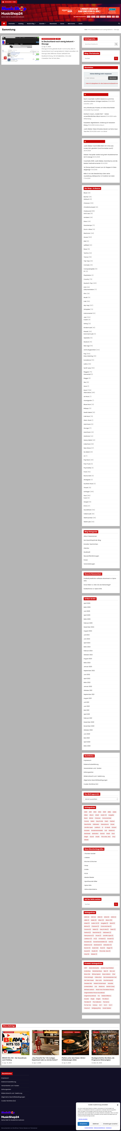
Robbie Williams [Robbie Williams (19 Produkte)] (106, 996)
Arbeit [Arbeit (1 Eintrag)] (97, 815)
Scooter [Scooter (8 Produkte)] (86, 999)
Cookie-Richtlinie (89, 1127)
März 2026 (87, 607)
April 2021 (87, 714)
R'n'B (85, 506)
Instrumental (88, 313)
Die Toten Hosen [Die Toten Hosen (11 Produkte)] (89, 980)
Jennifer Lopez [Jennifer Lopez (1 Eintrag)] (88, 827)
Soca (85, 386)
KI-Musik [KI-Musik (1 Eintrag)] (107, 827)
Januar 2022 (88, 686)
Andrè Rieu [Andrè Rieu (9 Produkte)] (87, 971)
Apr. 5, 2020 (47, 46)
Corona (109, 16)
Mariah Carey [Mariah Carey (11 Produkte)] (110, 986)
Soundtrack (87, 510)
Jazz (85, 317)
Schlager (87, 492)
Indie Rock (87, 444)
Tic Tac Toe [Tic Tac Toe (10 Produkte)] (87, 1005)
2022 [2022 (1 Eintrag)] (95, 812)
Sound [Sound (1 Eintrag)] (92, 837)
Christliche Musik (89, 207)
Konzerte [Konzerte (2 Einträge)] (86, 830)
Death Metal (88, 412)
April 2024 (87, 643)
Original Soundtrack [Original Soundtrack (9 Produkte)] (90, 996)
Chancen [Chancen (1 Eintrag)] (97, 818)
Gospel (86, 502)
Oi (84, 456)
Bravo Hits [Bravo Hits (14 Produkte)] (87, 974)
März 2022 (87, 682)
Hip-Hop (86, 305)
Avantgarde (88, 400)
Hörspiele (87, 309)
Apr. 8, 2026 (67, 1063)
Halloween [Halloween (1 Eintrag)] (96, 824)
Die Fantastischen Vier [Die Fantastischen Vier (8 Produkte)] (110, 977)
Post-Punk (87, 464)
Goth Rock (87, 424)
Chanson (87, 203)
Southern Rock (88, 484)
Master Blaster (89, 877)
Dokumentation (89, 289)
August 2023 (88, 659)
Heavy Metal (88, 440)
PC (85, 271)
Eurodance (87, 360)
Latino (86, 364)
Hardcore (87, 436)
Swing (86, 324)
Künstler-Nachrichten (91, 544)
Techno (86, 253)
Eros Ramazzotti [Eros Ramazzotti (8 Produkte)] (108, 980)
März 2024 (87, 647)
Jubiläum (102, 16)
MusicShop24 (12, 14)
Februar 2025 (88, 623)
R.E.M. (86, 873)
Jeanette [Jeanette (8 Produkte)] (110, 983)
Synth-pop (87, 368)
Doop (86, 865)
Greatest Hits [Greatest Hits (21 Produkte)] (88, 983)
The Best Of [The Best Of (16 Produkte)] (87, 1002)
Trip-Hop (87, 261)
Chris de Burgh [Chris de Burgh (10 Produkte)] (88, 977)
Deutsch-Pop (88, 283)
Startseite (12, 23)
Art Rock (86, 397)
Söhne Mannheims (90, 889)
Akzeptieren (83, 1124)
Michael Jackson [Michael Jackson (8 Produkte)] (89, 989)
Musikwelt (87, 552)
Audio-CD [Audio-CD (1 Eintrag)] (104, 815)
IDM (85, 241)
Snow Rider (87, 585)
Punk (85, 472)
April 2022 (87, 678)
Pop (85, 354)
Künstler (42, 23)
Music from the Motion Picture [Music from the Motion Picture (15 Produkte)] (105, 989)
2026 (117, 16)
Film (85, 293)
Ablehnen (96, 1124)
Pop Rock (87, 460)
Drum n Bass (88, 229)
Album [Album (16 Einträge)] (91, 815)
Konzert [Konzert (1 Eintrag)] (114, 827)
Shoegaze (87, 480)
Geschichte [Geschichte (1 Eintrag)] (87, 824)
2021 (113, 16)
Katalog (20, 23)
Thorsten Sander (89, 854)
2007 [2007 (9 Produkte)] (85, 968)
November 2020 (89, 726)
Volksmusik (87, 514)
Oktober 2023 (88, 655)
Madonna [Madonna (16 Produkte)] (101, 986)
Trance (86, 257)
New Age (87, 346)
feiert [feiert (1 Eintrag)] (106, 821)
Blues (85, 193)
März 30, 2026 (97, 1063)
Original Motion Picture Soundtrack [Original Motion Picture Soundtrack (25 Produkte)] (94, 993)
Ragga (86, 378)
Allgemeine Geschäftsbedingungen (95, 780)
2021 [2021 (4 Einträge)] (90, 812)
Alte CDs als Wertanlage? (102, 585)
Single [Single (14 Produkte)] (92, 999)
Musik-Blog (31, 23)
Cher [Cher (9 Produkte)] (113, 974)
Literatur (86, 548)
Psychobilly (87, 468)
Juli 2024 (86, 635)
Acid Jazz (87, 213)
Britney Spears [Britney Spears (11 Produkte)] (96, 974)
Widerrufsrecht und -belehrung (94, 776)
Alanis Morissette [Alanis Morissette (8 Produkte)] (94, 968)
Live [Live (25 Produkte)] (96, 986)
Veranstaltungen (89, 564)
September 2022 (89, 671)
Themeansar (33, 1128)
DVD (85, 287)
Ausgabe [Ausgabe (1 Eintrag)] (111, 815)
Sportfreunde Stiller (90, 881)
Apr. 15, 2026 (8, 1063)
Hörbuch (86, 199)
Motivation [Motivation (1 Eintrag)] (95, 833)
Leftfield (86, 245)
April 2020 (87, 742)
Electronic (87, 233)
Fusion (86, 320)
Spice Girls (98, 589)
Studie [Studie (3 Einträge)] (97, 837)
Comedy (86, 265)
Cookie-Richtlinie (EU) (91, 784)
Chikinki (87, 858)
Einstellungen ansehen (110, 1124)
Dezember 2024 (89, 627)
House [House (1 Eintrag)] (112, 824)
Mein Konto (71, 23)
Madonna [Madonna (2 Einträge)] (111, 830)
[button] (117, 1105)
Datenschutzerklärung (99, 1127)
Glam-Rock (87, 420)
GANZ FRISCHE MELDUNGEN (96, 94)
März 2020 (87, 746)
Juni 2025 (87, 611)
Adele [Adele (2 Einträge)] (114, 812)
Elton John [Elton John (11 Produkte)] (99, 980)
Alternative (87, 393)
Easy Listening (88, 356)
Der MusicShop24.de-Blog (48, 38)
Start (85, 29)
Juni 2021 (87, 706)
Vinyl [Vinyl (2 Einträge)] (113, 837)
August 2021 (88, 698)
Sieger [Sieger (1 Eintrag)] (86, 837)
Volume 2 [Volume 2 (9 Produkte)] (87, 1008)
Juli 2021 (86, 702)
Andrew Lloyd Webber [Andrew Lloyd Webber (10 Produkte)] (107, 968)
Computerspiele (89, 269)
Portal (58, 38)
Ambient (86, 217)
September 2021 (89, 694)
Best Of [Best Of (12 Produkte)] (106, 971)
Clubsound (87, 211)
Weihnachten (88, 518)
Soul (85, 496)
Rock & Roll (87, 476)
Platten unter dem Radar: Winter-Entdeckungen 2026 (74, 1059)
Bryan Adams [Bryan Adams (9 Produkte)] (106, 974)
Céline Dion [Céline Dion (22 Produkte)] (98, 977)
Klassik (86, 331)
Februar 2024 (88, 651)
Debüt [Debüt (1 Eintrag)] (92, 821)
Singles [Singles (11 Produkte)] (98, 999)
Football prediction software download (97, 578)
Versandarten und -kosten (92, 768)
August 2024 (88, 631)
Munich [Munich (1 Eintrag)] (102, 833)
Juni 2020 (87, 734)
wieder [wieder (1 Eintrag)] (86, 840)
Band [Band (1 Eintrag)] (85, 818)
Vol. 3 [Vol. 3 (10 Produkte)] (110, 1005)
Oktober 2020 (88, 730)
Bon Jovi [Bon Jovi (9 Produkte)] (112, 971)
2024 (98, 16)
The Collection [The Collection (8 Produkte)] (97, 1002)
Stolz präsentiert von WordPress (10, 1128)
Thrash (86, 488)
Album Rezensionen (90, 536)
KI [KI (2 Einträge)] (102, 827)
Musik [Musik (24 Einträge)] (108, 833)
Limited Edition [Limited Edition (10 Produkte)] (88, 986)
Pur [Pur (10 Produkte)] (99, 996)
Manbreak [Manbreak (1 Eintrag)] (87, 833)
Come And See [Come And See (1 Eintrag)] (106, 818)
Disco (85, 221)
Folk (85, 301)
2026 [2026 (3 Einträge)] (104, 812)
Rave (85, 249)
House (86, 237)
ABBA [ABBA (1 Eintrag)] (109, 812)
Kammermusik (89, 334)
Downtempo (88, 225)
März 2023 (87, 663)
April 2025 (87, 615)
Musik (88, 16)
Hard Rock (87, 432)
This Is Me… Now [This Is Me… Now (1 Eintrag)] (105, 837)
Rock (85, 390)
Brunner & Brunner (90, 861)
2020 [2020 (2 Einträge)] (85, 812)
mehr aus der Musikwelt (95, 141)
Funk (85, 498)
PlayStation (87, 275)
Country (86, 279)
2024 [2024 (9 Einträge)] (99, 812)
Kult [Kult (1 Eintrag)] (106, 830)
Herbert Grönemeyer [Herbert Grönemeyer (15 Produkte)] (100, 983)
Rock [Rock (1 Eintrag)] (113, 833)
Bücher (86, 197)
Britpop (86, 408)
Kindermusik (88, 328)
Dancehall (87, 374)
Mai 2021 (86, 710)
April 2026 (87, 603)
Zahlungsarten (88, 772)
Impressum (109, 1127)
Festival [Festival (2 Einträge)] (112, 821)
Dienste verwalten (82, 1119)
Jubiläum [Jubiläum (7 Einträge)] (97, 827)
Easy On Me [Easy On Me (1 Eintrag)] (99, 821)
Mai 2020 (87, 738)
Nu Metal (87, 452)
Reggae (86, 372)
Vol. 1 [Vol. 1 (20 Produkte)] (100, 1005)
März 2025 (87, 619)
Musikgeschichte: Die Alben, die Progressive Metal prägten (103, 1059)
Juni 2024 (87, 639)
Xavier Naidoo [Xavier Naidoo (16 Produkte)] (107, 1008)
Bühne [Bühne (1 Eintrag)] (91, 818)
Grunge (86, 428)
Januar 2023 (88, 667)
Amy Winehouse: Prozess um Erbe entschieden (99, 108)
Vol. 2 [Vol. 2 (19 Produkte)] (105, 1005)
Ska (85, 382)
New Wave (87, 448)
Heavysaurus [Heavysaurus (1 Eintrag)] (105, 824)
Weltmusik (87, 522)
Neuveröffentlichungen (91, 556)
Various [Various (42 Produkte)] (95, 1005)
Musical (86, 342)
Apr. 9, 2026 (37, 1063)
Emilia (86, 869)
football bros (88, 589)
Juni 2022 (87, 674)
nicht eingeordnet (90, 350)
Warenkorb (53, 23)
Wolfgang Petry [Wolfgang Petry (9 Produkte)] (96, 1008)
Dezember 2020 (89, 722)
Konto (80, 23)
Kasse (62, 23)
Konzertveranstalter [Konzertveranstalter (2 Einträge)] (97, 830)
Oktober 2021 (88, 690)
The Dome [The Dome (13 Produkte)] (106, 1002)
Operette (87, 338)
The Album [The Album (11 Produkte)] (105, 999)
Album (93, 16)
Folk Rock (87, 416)
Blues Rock (87, 404)
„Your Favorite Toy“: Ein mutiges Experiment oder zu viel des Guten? (45, 1059)
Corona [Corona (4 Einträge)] (86, 821)
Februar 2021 (88, 718)
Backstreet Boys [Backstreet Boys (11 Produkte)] (97, 971)
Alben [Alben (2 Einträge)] (86, 815)
